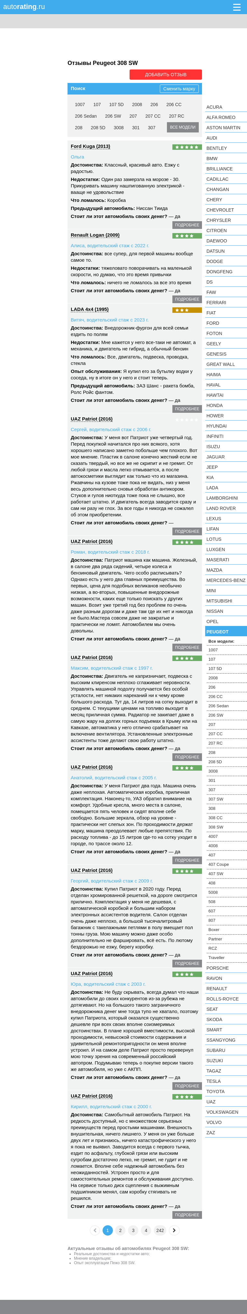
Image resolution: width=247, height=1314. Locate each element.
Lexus (213, 518)
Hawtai (215, 395)
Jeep (212, 467)
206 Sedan (86, 116)
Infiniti (215, 436)
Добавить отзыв (166, 74)
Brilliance (219, 168)
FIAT (211, 312)
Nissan (214, 611)
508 (211, 901)
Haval (213, 384)
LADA (212, 487)
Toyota (215, 1091)
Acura (214, 107)
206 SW (113, 116)
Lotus (214, 539)
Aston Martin (223, 127)
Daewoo (216, 240)
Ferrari (216, 302)
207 (133, 116)
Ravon (214, 978)
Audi (211, 137)
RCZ (212, 948)
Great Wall (220, 364)
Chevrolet (220, 210)
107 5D (116, 104)
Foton (214, 333)
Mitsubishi (219, 600)
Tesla (213, 1081)
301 (136, 127)
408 (211, 883)
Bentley (216, 148)
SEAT (212, 1009)
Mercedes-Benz (225, 580)
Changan (217, 189)
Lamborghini (222, 498)
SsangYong (220, 1040)
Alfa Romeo (220, 117)
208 (78, 127)
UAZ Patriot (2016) (92, 418)
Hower (215, 415)
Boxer (213, 929)
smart (214, 1029)
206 (154, 104)
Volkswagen (222, 1112)
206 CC (173, 104)
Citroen (216, 230)
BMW (211, 158)
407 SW (215, 873)
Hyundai (216, 426)
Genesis (216, 354)
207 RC (176, 116)
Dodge (214, 261)
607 (211, 911)
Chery (214, 199)
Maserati (217, 559)
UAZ (210, 1101)
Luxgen (215, 549)
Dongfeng (219, 271)
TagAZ (213, 1071)
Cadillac (217, 179)
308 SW (215, 827)
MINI (211, 590)
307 (151, 127)
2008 (137, 104)
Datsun (215, 251)
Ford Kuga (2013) (90, 146)
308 (211, 808)
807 (211, 920)
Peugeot (217, 631)
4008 (213, 845)
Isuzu (213, 446)
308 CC (215, 817)
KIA (210, 477)
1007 (80, 104)
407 (211, 855)
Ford (212, 323)
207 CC (152, 116)
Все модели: (221, 641)
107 (97, 104)
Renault (216, 988)
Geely (213, 343)
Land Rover (221, 508)
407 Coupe (218, 864)
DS (209, 282)
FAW (211, 292)
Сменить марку (179, 88)
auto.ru (24, 7)
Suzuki (214, 1060)
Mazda (214, 570)
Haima (213, 374)
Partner (215, 939)
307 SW (215, 799)
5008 (213, 892)
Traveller (216, 957)
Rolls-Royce (222, 998)
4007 (213, 836)
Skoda (214, 1019)
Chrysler (218, 220)
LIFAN (212, 528)
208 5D (98, 127)
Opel (212, 621)
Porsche (217, 968)
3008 (119, 127)
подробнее (187, 225)
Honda (214, 405)
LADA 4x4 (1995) (90, 309)
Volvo (214, 1122)
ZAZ (210, 1132)
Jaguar (215, 456)
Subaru (215, 1050)
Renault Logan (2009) (95, 235)
